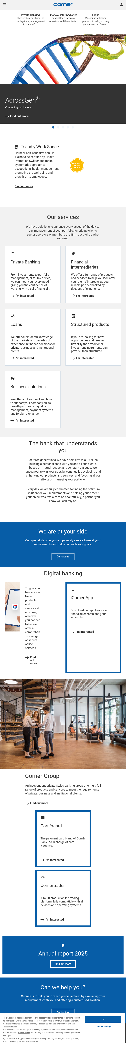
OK (103, 1019)
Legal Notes (62, 1024)
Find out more (17, 116)
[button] (53, 127)
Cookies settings (103, 1026)
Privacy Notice (10, 1027)
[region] (62, 1028)
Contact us (63, 556)
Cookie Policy (24, 1033)
